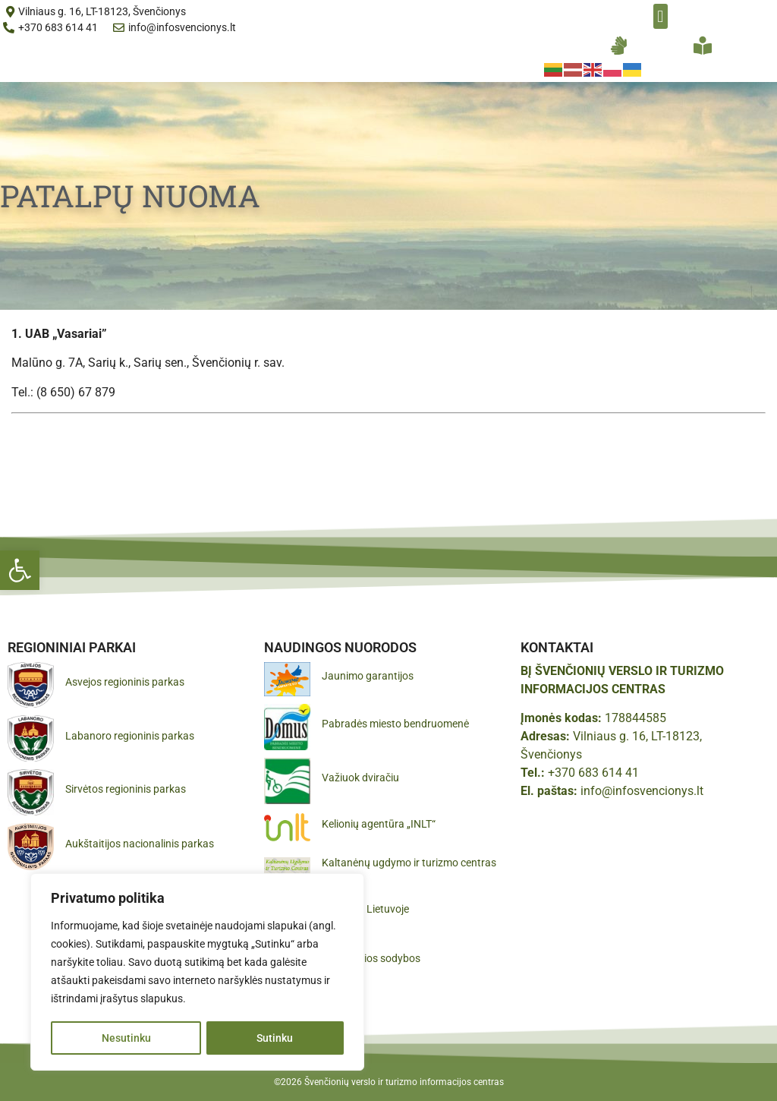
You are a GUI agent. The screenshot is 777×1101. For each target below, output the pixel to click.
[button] (19, 570)
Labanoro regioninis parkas (129, 736)
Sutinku (275, 1038)
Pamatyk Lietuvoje (365, 909)
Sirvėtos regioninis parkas (125, 789)
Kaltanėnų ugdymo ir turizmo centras (409, 863)
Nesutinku (125, 1038)
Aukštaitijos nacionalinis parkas (139, 844)
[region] (197, 973)
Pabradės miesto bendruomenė (395, 724)
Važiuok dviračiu (360, 777)
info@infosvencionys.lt (641, 791)
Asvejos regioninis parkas (124, 682)
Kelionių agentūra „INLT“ (379, 824)
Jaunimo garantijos (368, 676)
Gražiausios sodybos (371, 958)
